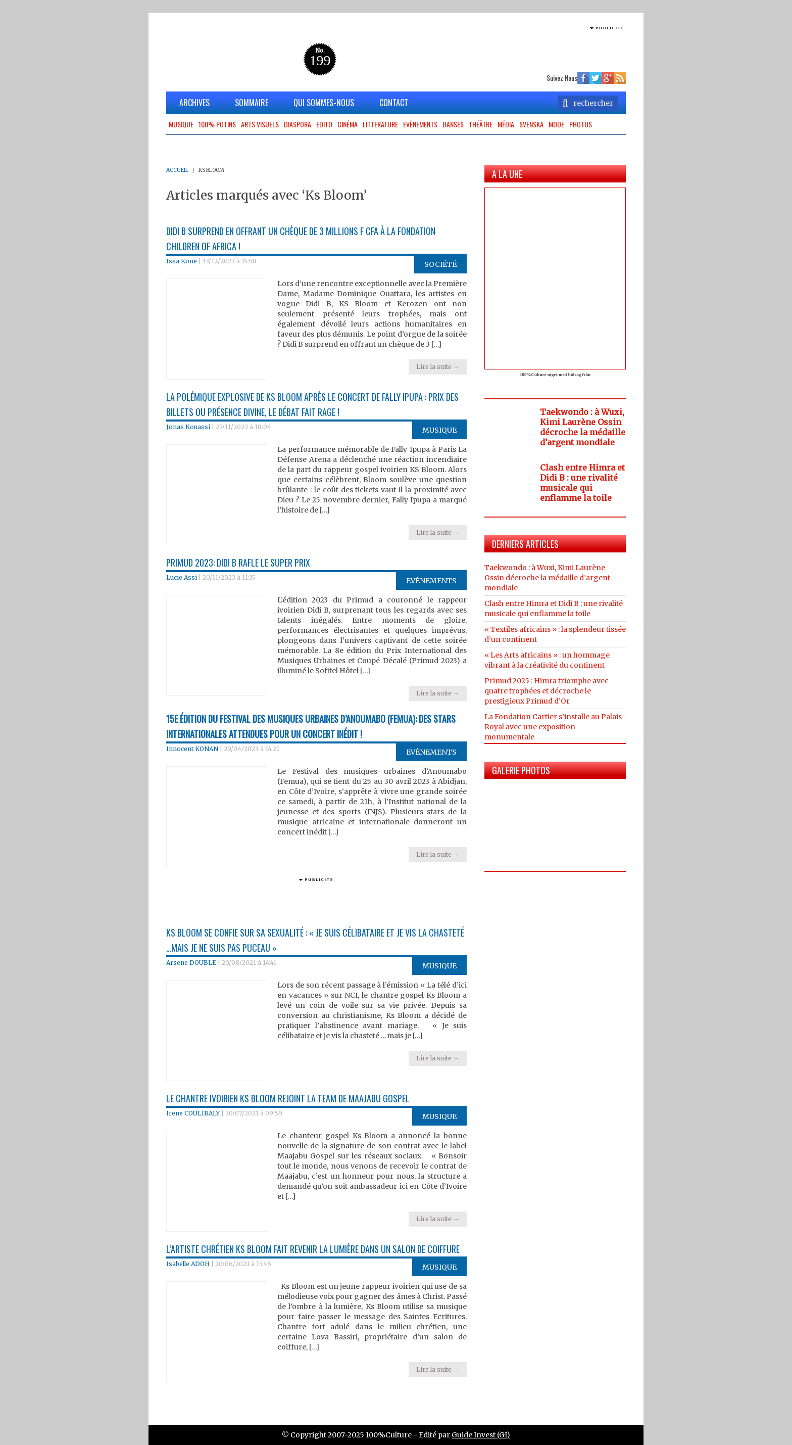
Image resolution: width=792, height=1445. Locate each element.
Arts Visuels (260, 124)
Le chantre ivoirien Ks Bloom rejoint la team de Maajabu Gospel (288, 1098)
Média (506, 124)
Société (440, 264)
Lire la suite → (437, 366)
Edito (324, 124)
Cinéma (347, 124)
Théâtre (480, 124)
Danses (453, 124)
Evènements (420, 124)
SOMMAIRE (251, 103)
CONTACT (393, 103)
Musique (181, 124)
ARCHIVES (194, 103)
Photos (580, 124)
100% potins (217, 124)
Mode (556, 124)
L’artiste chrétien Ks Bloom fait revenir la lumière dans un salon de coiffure (313, 1248)
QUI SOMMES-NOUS (323, 103)
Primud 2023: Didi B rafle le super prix (238, 562)
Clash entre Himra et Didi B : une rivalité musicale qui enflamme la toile (582, 482)
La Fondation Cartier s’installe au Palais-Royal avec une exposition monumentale (554, 726)
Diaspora (297, 124)
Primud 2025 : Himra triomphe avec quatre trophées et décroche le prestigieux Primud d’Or (546, 691)
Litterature (380, 124)
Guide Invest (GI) (481, 1434)
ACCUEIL (177, 170)
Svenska (531, 124)
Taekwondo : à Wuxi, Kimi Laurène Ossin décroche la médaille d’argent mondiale (582, 427)
